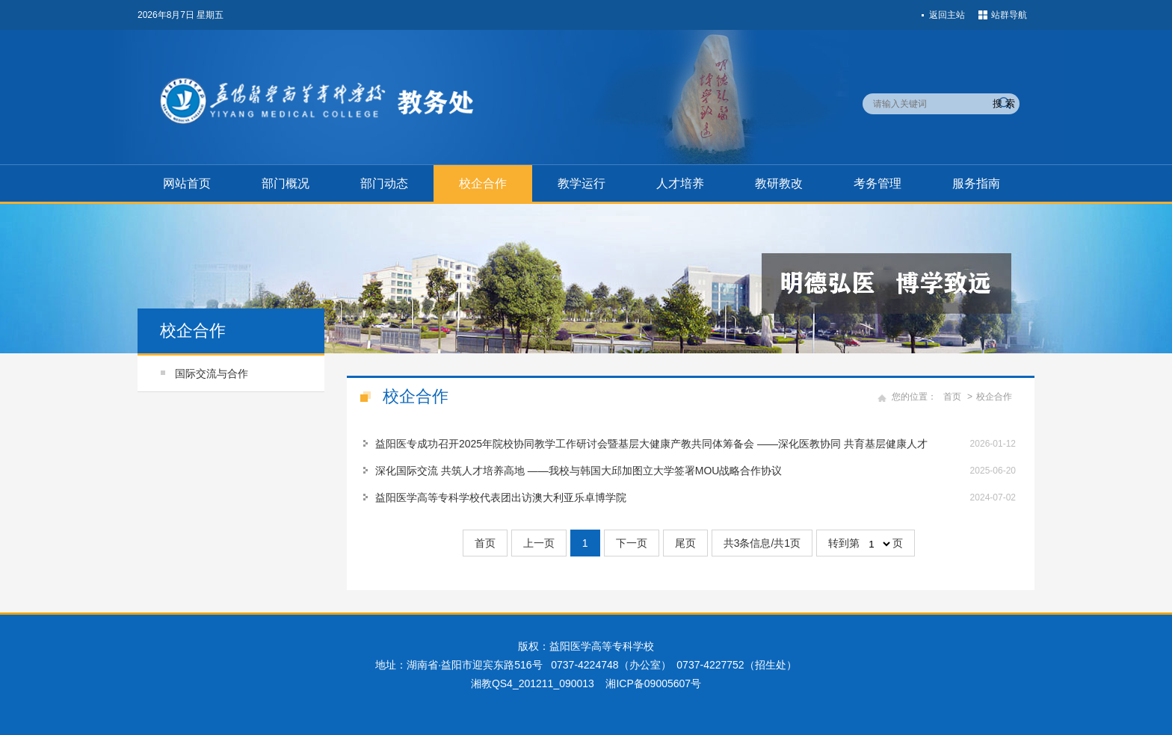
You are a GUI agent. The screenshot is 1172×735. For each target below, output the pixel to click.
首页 (952, 396)
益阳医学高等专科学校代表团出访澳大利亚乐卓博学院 (500, 497)
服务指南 (976, 183)
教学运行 (581, 183)
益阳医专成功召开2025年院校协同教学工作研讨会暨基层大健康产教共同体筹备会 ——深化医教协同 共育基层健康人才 (651, 444)
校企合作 (483, 183)
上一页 (539, 543)
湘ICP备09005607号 (653, 683)
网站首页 (187, 183)
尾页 (685, 543)
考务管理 (877, 183)
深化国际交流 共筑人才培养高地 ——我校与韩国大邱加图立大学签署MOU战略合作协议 (578, 471)
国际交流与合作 (211, 373)
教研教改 (779, 183)
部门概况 (285, 183)
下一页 (631, 543)
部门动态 (384, 183)
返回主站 (947, 15)
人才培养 (680, 183)
